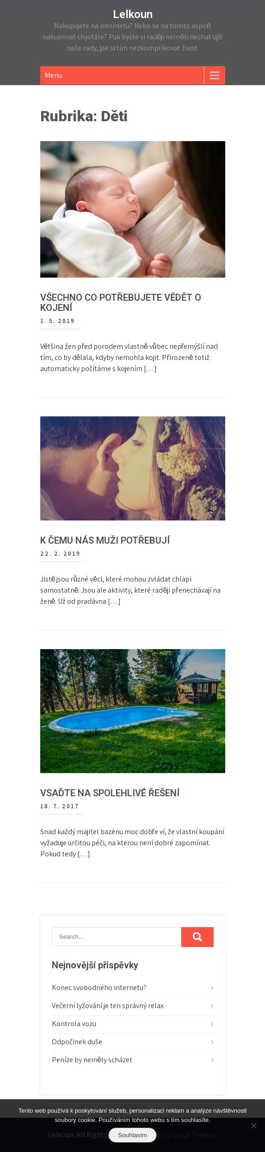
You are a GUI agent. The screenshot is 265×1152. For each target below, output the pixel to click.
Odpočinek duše (77, 1042)
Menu (53, 75)
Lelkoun (133, 14)
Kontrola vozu (74, 1023)
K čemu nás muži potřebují (105, 540)
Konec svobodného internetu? (99, 987)
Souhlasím (132, 1135)
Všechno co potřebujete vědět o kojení (120, 302)
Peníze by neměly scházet (92, 1060)
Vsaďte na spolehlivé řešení (109, 793)
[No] (253, 1125)
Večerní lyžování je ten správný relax (108, 1005)
